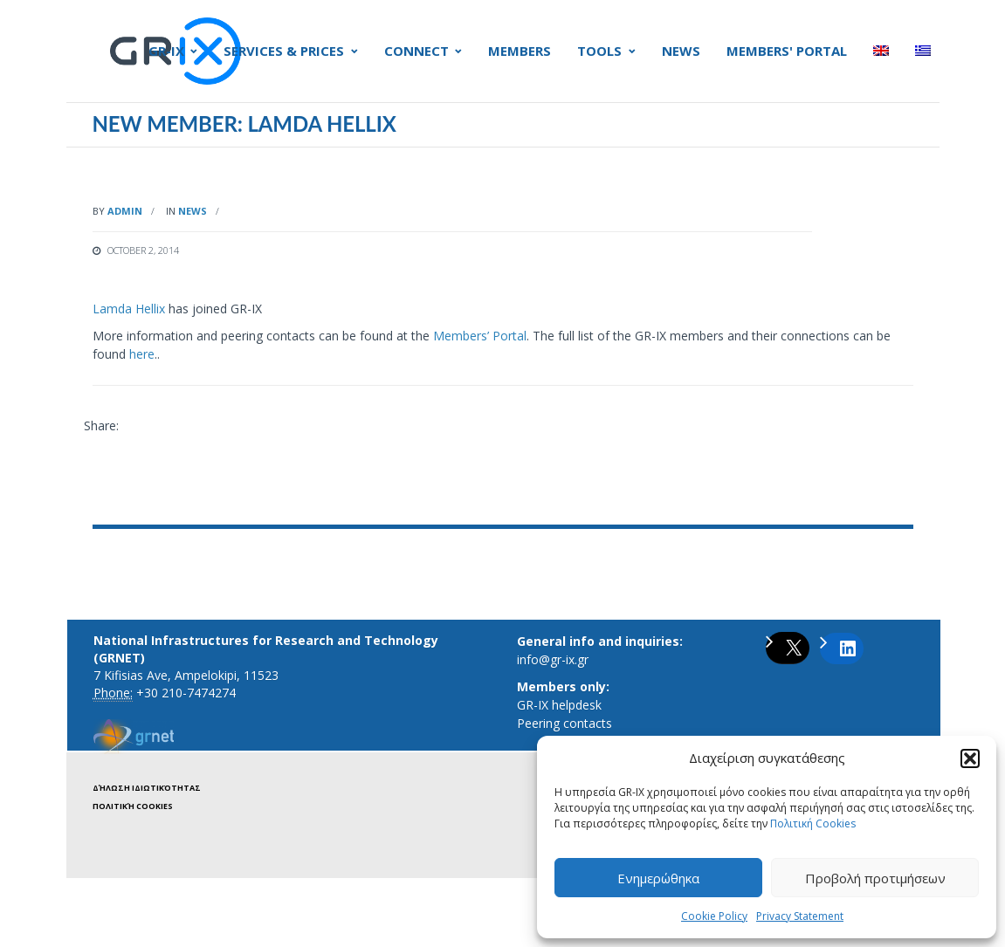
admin (124, 210)
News (192, 210)
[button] (970, 758)
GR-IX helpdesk (559, 705)
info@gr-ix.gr (553, 659)
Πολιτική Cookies (813, 823)
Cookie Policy (714, 916)
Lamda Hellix (129, 308)
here (142, 354)
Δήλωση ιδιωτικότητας (147, 787)
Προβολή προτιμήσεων (875, 878)
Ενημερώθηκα (658, 878)
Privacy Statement (799, 916)
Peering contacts (564, 723)
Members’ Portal (480, 335)
